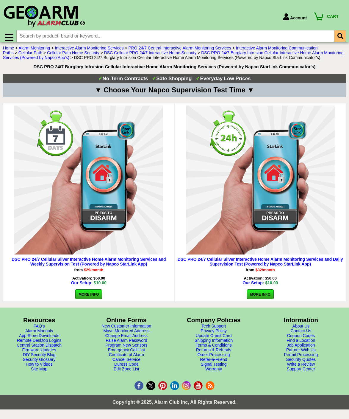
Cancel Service (126, 363)
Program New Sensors (126, 348)
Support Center (301, 372)
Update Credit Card (214, 339)
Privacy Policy (214, 334)
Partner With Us (301, 353)
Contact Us (301, 334)
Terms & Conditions (213, 348)
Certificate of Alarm (126, 358)
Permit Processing (301, 358)
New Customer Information (126, 329)
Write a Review (301, 367)
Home (8, 51)
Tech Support (213, 329)
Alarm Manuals (39, 334)
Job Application (301, 348)
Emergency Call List (126, 353)
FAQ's (39, 329)
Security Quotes (301, 363)
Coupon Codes (301, 339)
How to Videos (39, 367)
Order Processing (214, 358)
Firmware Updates (39, 353)
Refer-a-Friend (213, 363)
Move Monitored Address (126, 334)
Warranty (213, 372)
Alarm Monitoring (34, 51)
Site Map (39, 372)
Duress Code (126, 367)
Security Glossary (39, 363)
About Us (301, 329)
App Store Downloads (39, 339)
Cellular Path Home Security (73, 56)
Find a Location (301, 344)
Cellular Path (30, 56)
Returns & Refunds (213, 353)
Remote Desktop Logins (39, 344)
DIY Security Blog (39, 358)
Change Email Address (126, 339)
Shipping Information (214, 344)
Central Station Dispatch (39, 348)
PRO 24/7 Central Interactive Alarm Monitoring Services (179, 51)
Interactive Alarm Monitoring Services (89, 51)
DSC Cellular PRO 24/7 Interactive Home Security (150, 56)
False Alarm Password (126, 344)
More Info (89, 298)
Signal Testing (214, 367)
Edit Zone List (126, 372)
